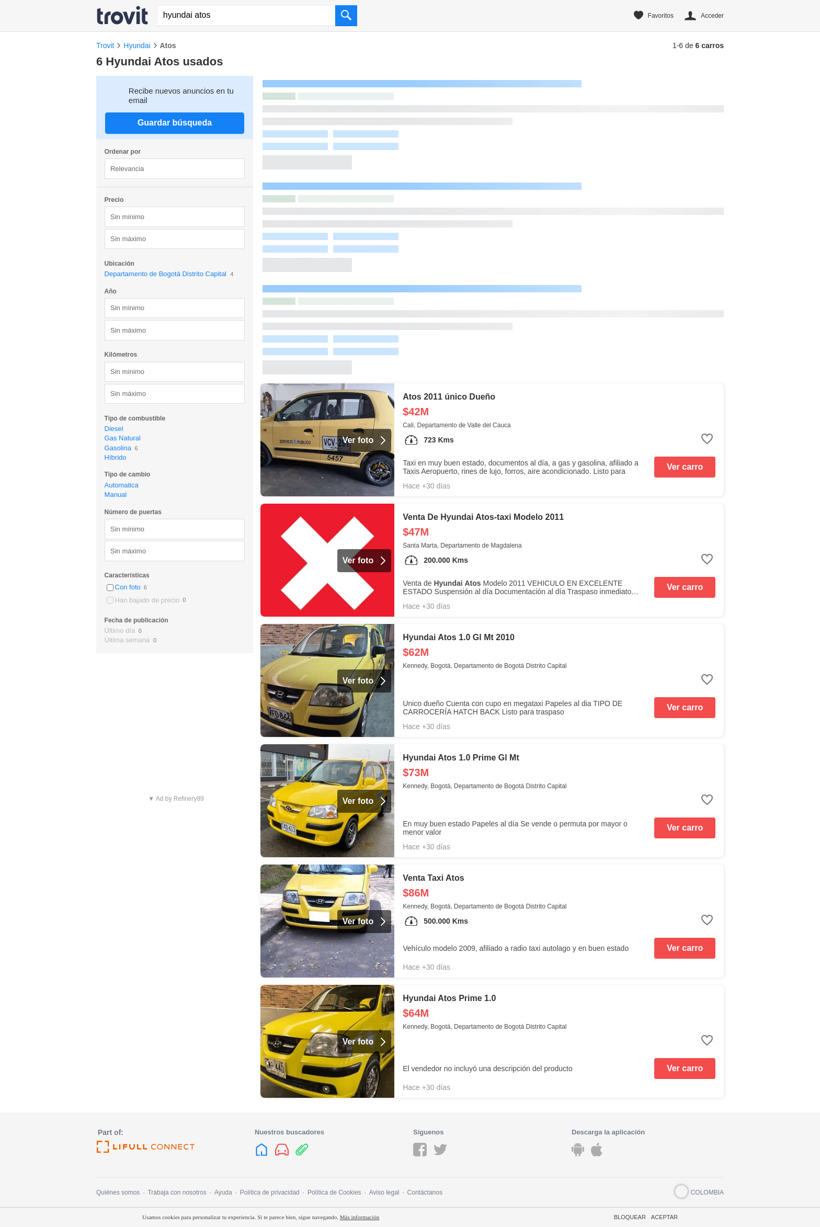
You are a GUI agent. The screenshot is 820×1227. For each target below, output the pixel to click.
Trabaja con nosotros (176, 1192)
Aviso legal (384, 1192)
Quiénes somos (118, 1192)
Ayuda (223, 1192)
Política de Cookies (334, 1192)
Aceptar (664, 1217)
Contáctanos (424, 1192)
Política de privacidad (270, 1192)
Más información (359, 1217)
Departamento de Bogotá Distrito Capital (165, 274)
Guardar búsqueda (175, 122)
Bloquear (630, 1217)
